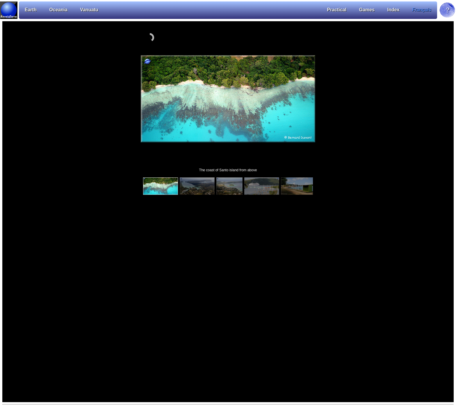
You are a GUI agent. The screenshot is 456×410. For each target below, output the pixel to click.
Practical (336, 9)
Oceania (58, 9)
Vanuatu (89, 9)
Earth (31, 9)
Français (421, 9)
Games (367, 9)
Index (393, 9)
